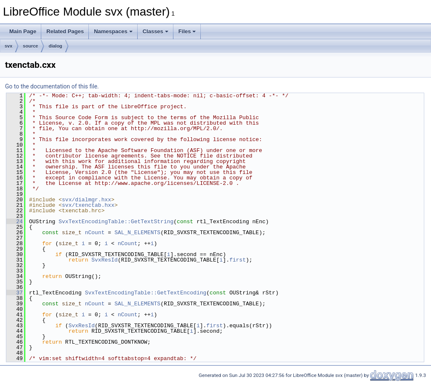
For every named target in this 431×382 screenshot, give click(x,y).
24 (14, 221)
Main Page (22, 31)
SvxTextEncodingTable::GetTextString (116, 221)
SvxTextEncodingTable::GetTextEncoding (146, 293)
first (237, 260)
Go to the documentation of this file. (52, 86)
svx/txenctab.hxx (88, 205)
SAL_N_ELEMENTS (137, 232)
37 (14, 293)
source (30, 45)
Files (187, 31)
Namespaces (113, 31)
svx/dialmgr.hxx (86, 199)
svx (8, 45)
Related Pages (65, 31)
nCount (95, 232)
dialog (55, 45)
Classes (155, 31)
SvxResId (104, 260)
